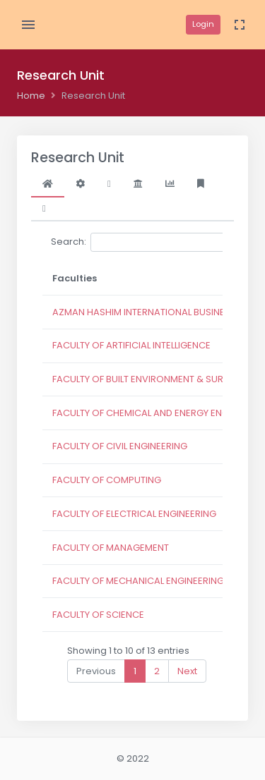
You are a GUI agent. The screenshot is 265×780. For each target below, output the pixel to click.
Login (203, 24)
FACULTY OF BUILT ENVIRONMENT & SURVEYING (153, 379)
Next (187, 671)
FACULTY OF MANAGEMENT (110, 547)
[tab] (47, 184)
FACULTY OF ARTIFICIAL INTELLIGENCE (131, 345)
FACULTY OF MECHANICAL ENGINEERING (138, 580)
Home (31, 95)
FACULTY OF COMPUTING (106, 480)
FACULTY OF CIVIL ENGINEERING (119, 446)
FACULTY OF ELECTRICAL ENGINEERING (134, 513)
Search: (156, 242)
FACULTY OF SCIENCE (98, 614)
